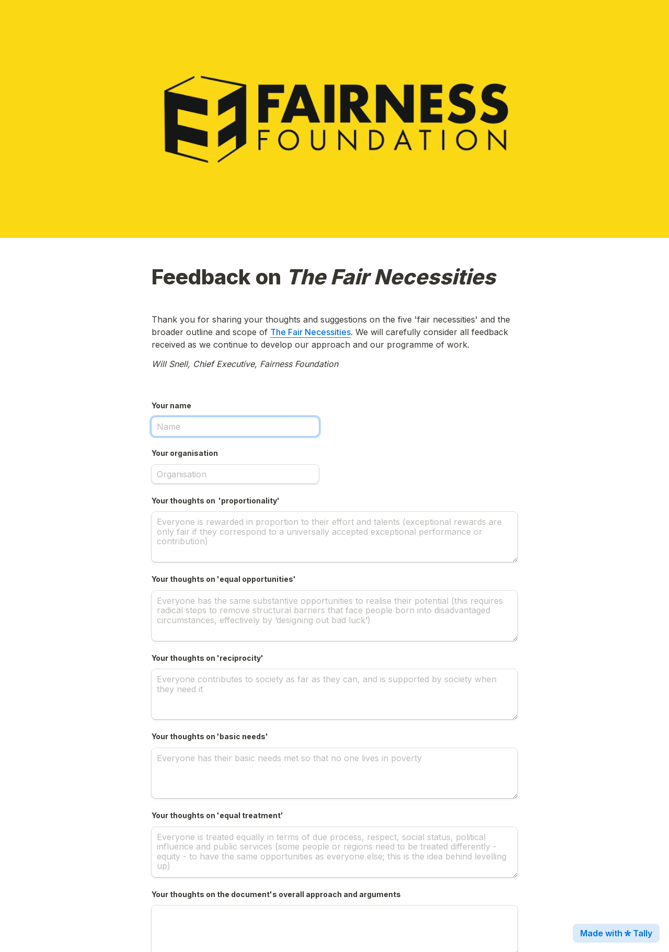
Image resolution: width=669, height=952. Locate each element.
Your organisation (185, 453)
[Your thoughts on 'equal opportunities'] (334, 616)
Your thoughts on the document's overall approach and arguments (276, 894)
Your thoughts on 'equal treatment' (217, 815)
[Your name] (235, 426)
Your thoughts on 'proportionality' (216, 500)
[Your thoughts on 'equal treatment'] (334, 852)
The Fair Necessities (310, 332)
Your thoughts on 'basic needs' (210, 736)
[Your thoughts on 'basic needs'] (334, 773)
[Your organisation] (235, 474)
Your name (171, 405)
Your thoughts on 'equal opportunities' (224, 579)
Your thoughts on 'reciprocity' (207, 657)
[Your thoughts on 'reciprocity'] (334, 694)
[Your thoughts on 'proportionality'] (334, 537)
